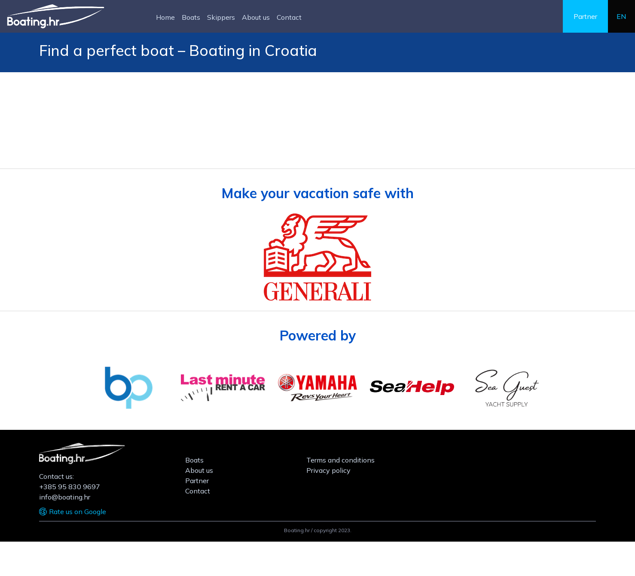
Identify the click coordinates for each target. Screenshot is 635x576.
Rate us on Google (77, 511)
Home (165, 17)
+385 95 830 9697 (69, 486)
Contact (289, 17)
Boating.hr (297, 530)
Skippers (221, 17)
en (621, 16)
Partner (585, 16)
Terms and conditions (340, 460)
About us (256, 17)
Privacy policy (328, 470)
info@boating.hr (64, 497)
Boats (191, 17)
